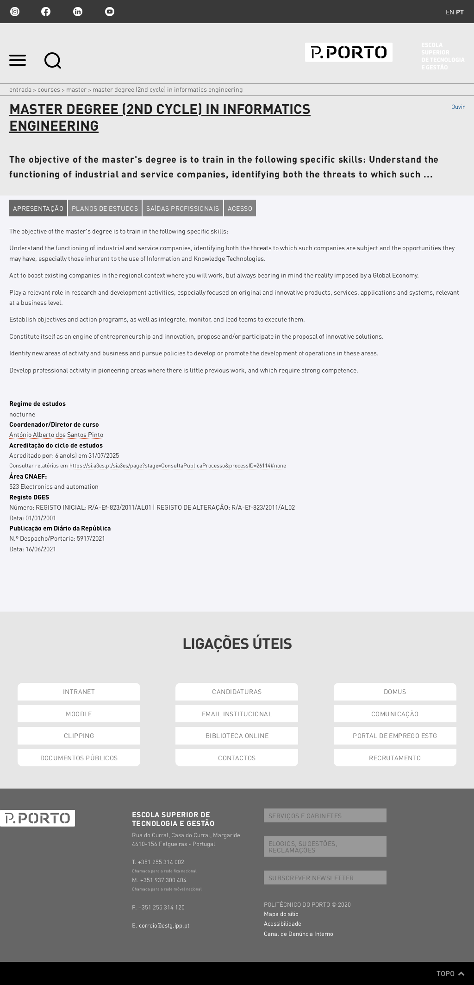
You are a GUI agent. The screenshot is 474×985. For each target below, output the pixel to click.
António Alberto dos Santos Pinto (56, 434)
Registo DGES (29, 496)
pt (460, 11)
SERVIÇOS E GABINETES (305, 815)
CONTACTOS (237, 757)
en (450, 11)
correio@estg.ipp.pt (164, 925)
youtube (109, 11)
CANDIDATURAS (237, 691)
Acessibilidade (282, 923)
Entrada (20, 89)
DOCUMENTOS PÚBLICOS (79, 757)
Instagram (14, 11)
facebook (45, 11)
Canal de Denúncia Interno (298, 933)
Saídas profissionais (182, 208)
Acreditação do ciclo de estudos (56, 445)
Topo (451, 973)
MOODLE (79, 713)
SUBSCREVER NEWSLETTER (311, 877)
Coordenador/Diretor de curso (54, 424)
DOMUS (395, 691)
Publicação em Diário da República (60, 528)
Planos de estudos (105, 208)
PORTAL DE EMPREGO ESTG (395, 735)
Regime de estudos (37, 403)
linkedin (77, 11)
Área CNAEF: (28, 476)
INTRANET (79, 691)
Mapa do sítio (281, 913)
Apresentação (38, 208)
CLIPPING (79, 735)
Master (76, 89)
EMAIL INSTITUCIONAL (237, 713)
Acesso (240, 208)
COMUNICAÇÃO (395, 713)
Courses (48, 89)
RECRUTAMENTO (395, 757)
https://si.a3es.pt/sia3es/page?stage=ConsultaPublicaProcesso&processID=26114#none (177, 465)
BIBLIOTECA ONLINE (237, 735)
